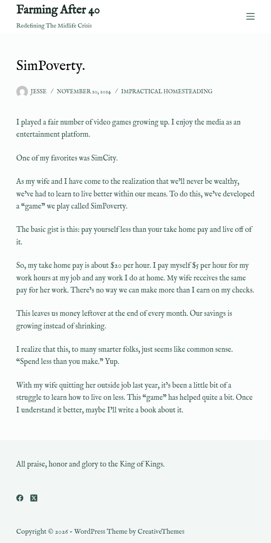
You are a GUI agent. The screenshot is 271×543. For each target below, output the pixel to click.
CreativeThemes (161, 531)
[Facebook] (19, 497)
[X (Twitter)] (33, 497)
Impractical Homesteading (167, 91)
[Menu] (250, 16)
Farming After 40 (58, 10)
